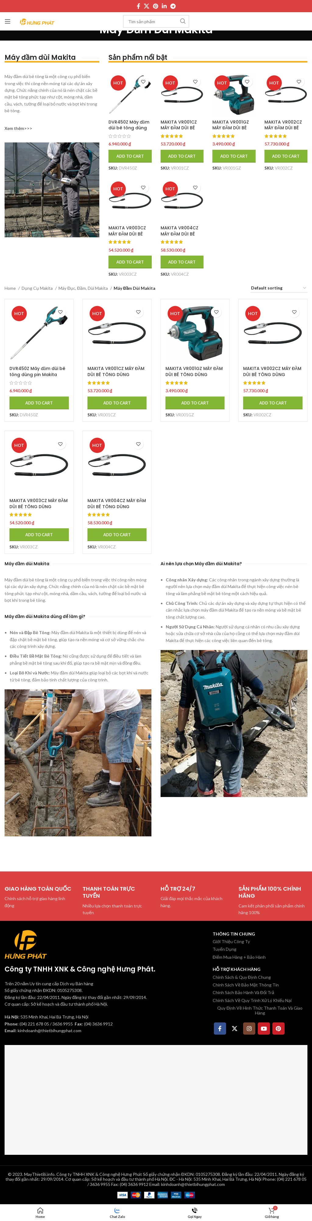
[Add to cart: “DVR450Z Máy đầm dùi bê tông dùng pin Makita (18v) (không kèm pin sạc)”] (129, 155)
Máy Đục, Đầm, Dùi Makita (83, 288)
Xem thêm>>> (18, 128)
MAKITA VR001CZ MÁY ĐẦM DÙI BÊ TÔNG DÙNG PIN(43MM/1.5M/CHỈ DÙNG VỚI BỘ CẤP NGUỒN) (115, 377)
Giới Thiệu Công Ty (231, 941)
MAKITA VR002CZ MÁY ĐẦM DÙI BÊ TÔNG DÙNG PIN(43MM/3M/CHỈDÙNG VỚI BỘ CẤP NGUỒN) (272, 377)
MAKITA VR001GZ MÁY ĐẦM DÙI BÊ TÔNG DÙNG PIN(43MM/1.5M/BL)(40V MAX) (194, 377)
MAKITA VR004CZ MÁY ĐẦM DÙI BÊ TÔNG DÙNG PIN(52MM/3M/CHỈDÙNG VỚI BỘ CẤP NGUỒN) (116, 509)
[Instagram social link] (249, 1028)
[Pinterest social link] (155, 6)
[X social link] (146, 6)
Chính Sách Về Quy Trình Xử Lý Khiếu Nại (252, 1000)
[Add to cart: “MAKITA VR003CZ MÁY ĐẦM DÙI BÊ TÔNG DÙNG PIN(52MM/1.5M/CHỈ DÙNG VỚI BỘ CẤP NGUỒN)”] (129, 262)
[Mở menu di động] (8, 21)
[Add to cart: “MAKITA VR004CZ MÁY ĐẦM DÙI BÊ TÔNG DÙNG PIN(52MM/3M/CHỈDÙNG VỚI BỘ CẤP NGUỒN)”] (182, 262)
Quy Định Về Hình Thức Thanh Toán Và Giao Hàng (260, 1010)
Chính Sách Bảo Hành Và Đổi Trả (243, 992)
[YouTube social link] (264, 1028)
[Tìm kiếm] (156, 21)
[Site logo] (37, 20)
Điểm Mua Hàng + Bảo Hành (239, 956)
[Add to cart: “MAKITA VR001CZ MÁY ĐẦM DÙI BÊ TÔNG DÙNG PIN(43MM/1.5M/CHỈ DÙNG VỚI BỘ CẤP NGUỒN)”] (182, 155)
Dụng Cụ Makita (38, 288)
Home (11, 288)
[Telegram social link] (172, 6)
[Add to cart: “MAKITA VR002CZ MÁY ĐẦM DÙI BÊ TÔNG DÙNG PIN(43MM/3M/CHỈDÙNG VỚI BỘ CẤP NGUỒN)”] (285, 155)
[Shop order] (278, 288)
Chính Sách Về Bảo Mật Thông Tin (246, 984)
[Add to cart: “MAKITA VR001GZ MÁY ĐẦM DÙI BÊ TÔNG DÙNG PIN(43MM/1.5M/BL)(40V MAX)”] (234, 155)
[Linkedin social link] (164, 6)
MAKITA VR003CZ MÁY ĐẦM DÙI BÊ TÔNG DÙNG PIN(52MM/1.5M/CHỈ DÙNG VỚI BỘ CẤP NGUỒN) (38, 509)
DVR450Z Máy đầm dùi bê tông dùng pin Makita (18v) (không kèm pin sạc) (38, 374)
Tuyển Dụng (224, 949)
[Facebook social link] (138, 6)
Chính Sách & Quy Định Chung (242, 976)
